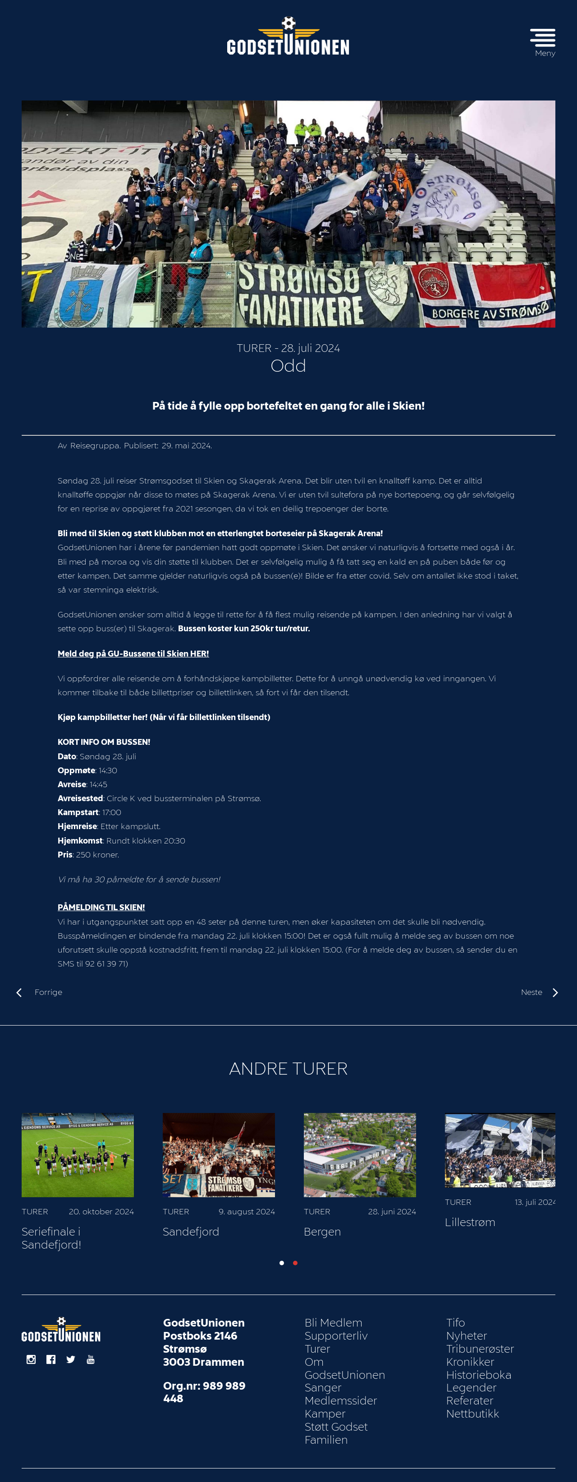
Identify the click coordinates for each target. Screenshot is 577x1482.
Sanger (323, 1380)
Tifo (455, 1315)
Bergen (462, 1223)
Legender (471, 1380)
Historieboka (479, 1366)
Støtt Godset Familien (336, 1425)
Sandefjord (331, 1223)
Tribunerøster (480, 1341)
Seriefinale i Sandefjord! (192, 1230)
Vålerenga (48, 1223)
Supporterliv (336, 1328)
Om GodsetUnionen (345, 1360)
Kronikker (470, 1353)
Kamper (325, 1406)
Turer (254, 340)
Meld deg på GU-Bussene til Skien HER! (133, 645)
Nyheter (466, 1328)
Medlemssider (341, 1393)
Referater (470, 1393)
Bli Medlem (333, 1315)
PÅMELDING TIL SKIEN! (101, 899)
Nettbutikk (472, 1406)
